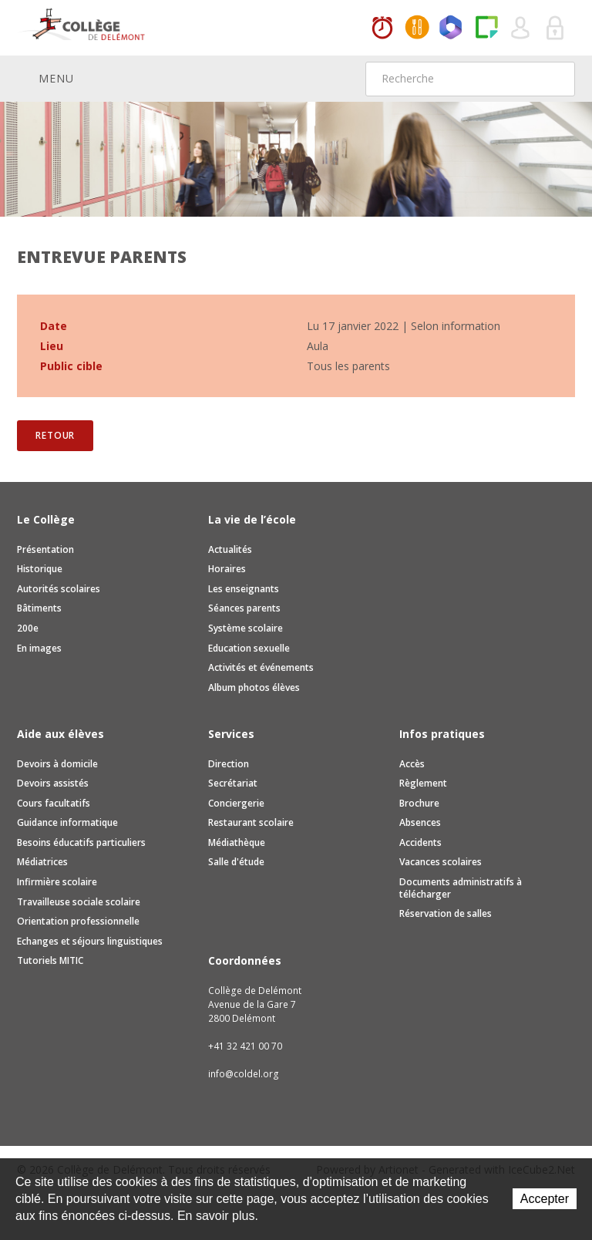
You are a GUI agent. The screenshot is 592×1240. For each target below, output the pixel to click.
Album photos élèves (254, 687)
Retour (55, 435)
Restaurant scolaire (251, 822)
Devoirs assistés (53, 783)
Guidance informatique (67, 822)
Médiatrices (42, 861)
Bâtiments (39, 608)
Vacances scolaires (440, 861)
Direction (228, 763)
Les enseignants (243, 588)
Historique (39, 568)
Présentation (45, 549)
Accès (412, 763)
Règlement (423, 783)
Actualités (230, 549)
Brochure (419, 803)
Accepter (544, 1198)
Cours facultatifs (53, 803)
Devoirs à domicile (57, 763)
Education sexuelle (249, 648)
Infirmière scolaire (57, 881)
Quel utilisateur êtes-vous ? (521, 28)
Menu (45, 78)
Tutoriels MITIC (50, 960)
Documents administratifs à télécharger (460, 888)
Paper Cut (486, 28)
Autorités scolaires (58, 588)
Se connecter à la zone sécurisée (555, 28)
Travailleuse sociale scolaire (78, 901)
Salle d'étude (236, 861)
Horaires (382, 28)
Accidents (420, 842)
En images (39, 648)
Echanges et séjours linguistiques (90, 941)
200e (28, 628)
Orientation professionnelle (78, 921)
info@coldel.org (243, 1073)
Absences (420, 822)
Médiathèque (236, 842)
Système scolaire (245, 628)
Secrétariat (232, 783)
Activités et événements (261, 667)
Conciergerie (236, 803)
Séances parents (244, 608)
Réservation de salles (445, 913)
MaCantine (417, 28)
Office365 (451, 28)
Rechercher (553, 78)
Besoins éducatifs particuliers (81, 842)
